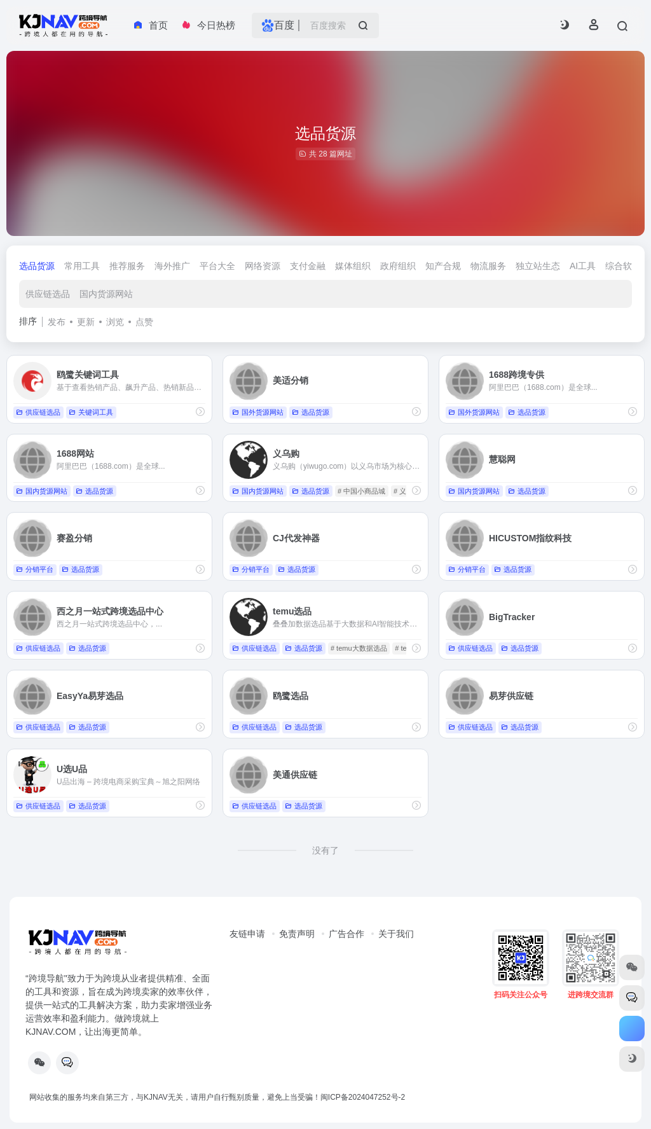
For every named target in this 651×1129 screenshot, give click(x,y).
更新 (86, 322)
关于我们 (396, 934)
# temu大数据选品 (359, 648)
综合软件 (623, 266)
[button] (564, 25)
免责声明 (297, 934)
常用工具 (82, 266)
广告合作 (346, 934)
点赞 (144, 322)
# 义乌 (403, 491)
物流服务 (488, 266)
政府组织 (398, 266)
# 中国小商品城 (361, 491)
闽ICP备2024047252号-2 (362, 1097)
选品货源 (37, 266)
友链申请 (247, 934)
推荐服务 (127, 266)
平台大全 (217, 266)
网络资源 (262, 266)
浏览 (115, 322)
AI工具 (583, 266)
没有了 (325, 850)
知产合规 (443, 266)
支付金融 (308, 266)
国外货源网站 (258, 412)
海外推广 (172, 266)
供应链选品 (47, 294)
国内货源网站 (106, 294)
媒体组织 (353, 266)
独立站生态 (538, 266)
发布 (56, 322)
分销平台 (34, 569)
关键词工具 (91, 412)
